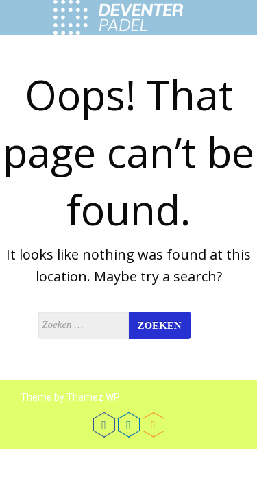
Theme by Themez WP (70, 397)
